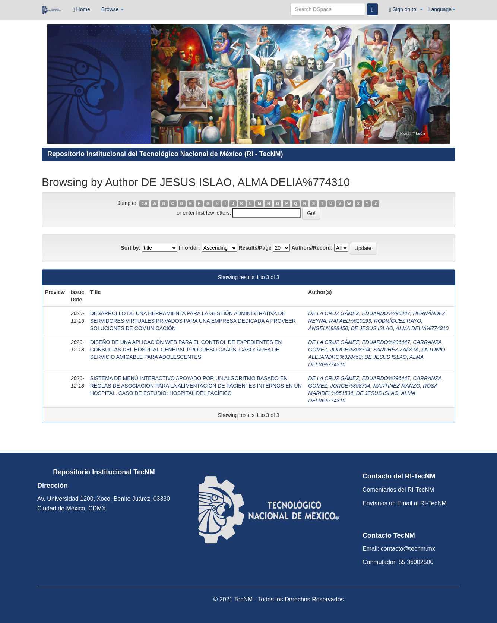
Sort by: (130, 248)
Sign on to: (406, 9)
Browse (112, 9)
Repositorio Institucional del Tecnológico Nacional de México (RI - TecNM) (165, 154)
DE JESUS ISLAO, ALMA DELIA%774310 (400, 328)
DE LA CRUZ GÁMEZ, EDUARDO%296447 (359, 313)
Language (441, 9)
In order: (189, 248)
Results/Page (255, 248)
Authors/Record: (311, 248)
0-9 (144, 203)
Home (81, 9)
